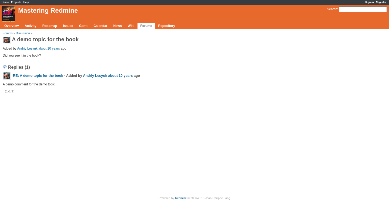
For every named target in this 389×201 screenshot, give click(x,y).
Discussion (23, 33)
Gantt (83, 26)
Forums (146, 26)
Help (26, 2)
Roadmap (49, 26)
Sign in (369, 2)
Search (332, 9)
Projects (16, 2)
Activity (30, 26)
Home (5, 2)
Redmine (181, 198)
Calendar (100, 26)
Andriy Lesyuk (27, 48)
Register (381, 2)
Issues (68, 26)
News (117, 26)
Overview (11, 26)
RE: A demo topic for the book (38, 76)
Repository (166, 26)
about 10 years (49, 48)
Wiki (131, 26)
